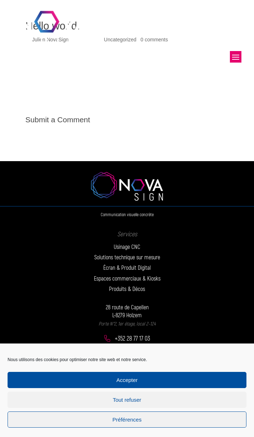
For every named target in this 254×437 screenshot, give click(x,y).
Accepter (126, 380)
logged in (70, 132)
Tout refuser (127, 400)
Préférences (127, 419)
